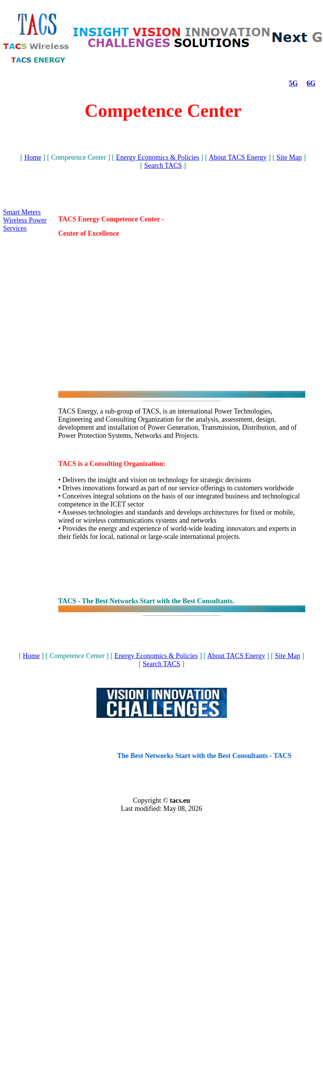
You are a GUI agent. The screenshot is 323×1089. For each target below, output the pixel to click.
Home (32, 157)
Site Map (289, 157)
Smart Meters (22, 212)
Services (15, 228)
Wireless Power (25, 220)
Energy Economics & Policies (157, 157)
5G (293, 83)
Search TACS (163, 165)
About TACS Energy (238, 157)
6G (311, 83)
